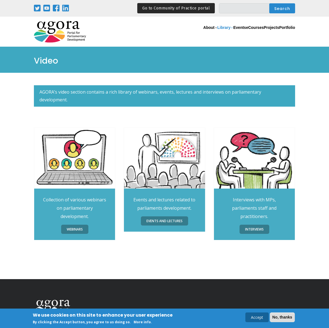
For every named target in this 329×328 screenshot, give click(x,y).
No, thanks (282, 317)
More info (142, 322)
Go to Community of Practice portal (176, 8)
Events (214, 35)
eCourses (237, 35)
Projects (260, 35)
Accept (257, 317)
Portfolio (283, 35)
